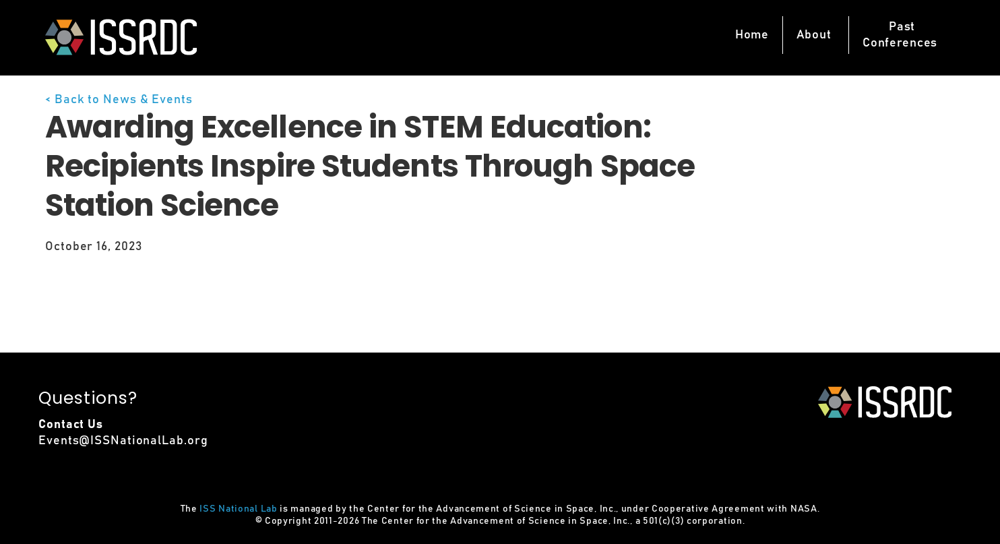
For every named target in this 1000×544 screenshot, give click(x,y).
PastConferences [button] (900, 35)
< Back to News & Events (119, 100)
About (814, 35)
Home (752, 35)
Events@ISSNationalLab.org (123, 441)
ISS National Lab (238, 509)
